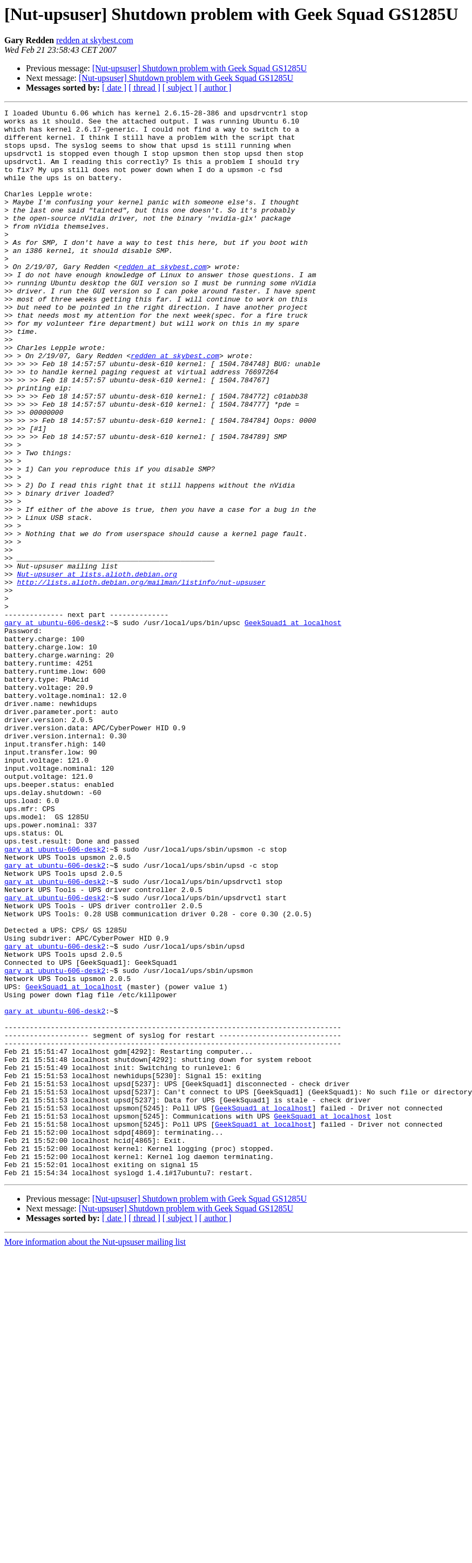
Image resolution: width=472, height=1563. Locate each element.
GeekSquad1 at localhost (293, 726)
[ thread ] (144, 87)
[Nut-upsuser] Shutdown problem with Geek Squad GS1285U (199, 68)
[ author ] (215, 87)
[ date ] (114, 87)
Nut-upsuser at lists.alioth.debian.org (97, 668)
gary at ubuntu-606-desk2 (54, 726)
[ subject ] (180, 87)
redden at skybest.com (94, 40)
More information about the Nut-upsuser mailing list (95, 1455)
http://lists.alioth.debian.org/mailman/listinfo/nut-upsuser (141, 677)
